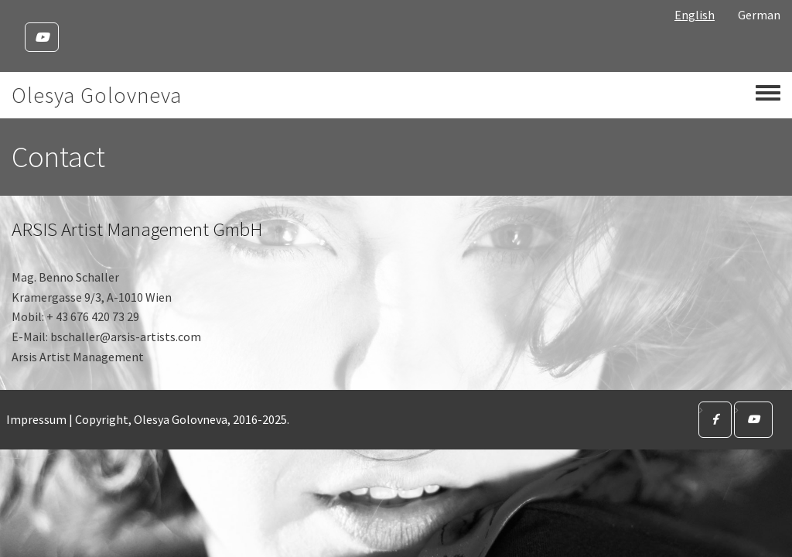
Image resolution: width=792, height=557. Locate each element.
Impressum (36, 419)
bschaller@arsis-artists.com (125, 336)
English (694, 14)
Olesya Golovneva (97, 95)
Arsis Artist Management (78, 356)
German (759, 14)
